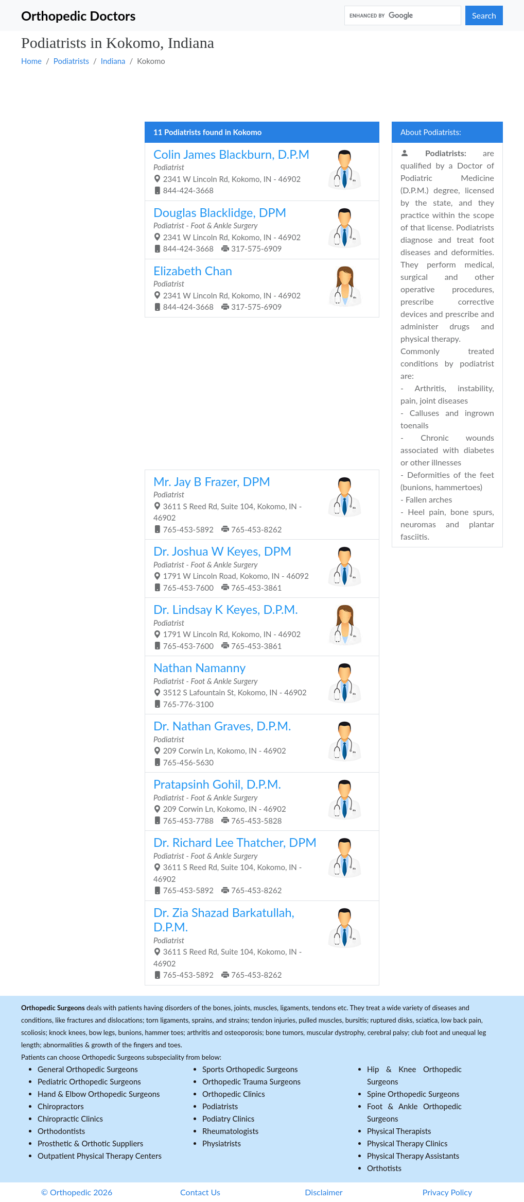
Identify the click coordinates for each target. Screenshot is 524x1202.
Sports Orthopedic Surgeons (250, 1069)
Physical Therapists (399, 1131)
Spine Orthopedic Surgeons (413, 1093)
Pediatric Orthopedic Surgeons (89, 1081)
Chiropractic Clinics (70, 1118)
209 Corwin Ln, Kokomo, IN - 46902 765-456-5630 (258, 743)
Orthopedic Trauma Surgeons (251, 1081)
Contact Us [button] (200, 1192)
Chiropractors (61, 1106)
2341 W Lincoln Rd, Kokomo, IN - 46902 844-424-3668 (258, 171)
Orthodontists (61, 1131)
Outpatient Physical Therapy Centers (100, 1155)
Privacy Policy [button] (448, 1192)
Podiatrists (71, 60)
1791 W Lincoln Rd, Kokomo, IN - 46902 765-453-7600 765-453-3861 (258, 626)
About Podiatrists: (430, 132)
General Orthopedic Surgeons (88, 1069)
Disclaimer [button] (323, 1192)
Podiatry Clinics (228, 1118)
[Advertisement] (262, 93)
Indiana (113, 60)
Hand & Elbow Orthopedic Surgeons (99, 1093)
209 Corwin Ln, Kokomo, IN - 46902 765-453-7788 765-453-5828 (258, 801)
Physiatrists (221, 1143)
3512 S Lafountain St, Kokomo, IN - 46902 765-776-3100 (258, 684)
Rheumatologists (230, 1131)
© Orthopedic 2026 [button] (77, 1192)
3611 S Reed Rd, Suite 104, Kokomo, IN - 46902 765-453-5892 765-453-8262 (258, 504)
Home (31, 60)
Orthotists (384, 1168)
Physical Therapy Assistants (413, 1155)
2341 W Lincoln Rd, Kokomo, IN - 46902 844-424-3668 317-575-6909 (258, 229)
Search (484, 15)
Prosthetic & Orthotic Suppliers (90, 1143)
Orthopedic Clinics (233, 1093)
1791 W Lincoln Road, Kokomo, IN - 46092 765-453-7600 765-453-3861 (258, 568)
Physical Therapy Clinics (407, 1143)
